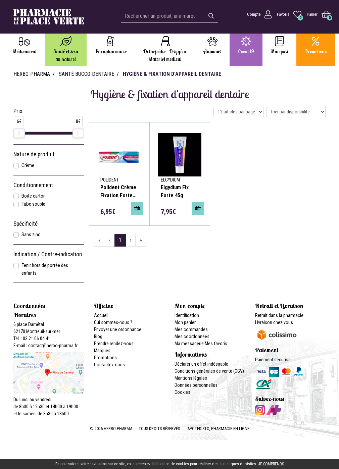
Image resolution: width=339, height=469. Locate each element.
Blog (98, 336)
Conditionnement (33, 185)
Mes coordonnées (192, 336)
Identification (187, 315)
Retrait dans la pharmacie (279, 315)
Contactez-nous (109, 364)
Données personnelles (196, 385)
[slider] (19, 133)
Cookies (182, 392)
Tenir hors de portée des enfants (44, 269)
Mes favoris (216, 343)
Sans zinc (30, 234)
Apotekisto (218, 428)
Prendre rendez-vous (114, 343)
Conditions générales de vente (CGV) (209, 371)
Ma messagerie (189, 343)
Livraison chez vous (274, 322)
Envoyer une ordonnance (117, 329)
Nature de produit (34, 154)
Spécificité (25, 223)
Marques (102, 350)
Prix (17, 111)
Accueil (101, 315)
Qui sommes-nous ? (113, 322)
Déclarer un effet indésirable (201, 364)
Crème (27, 165)
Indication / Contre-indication (47, 254)
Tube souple (33, 204)
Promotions (105, 357)
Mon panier (185, 322)
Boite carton (33, 196)
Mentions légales (191, 378)
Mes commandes (191, 329)
